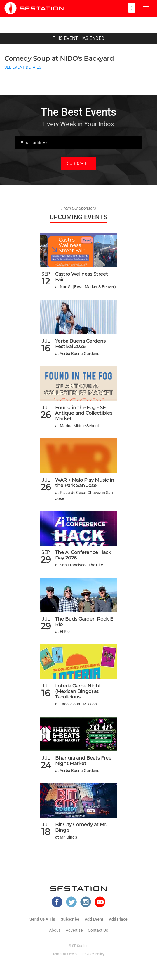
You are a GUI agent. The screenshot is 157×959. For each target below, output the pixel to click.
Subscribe (70, 919)
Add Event (94, 919)
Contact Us (98, 930)
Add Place (118, 919)
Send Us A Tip (42, 919)
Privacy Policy (93, 954)
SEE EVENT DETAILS (22, 67)
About (54, 930)
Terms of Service (65, 954)
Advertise (74, 930)
